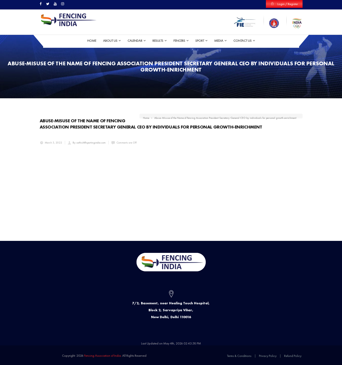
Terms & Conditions (239, 355)
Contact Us (242, 40)
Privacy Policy (268, 355)
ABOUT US (110, 40)
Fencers (179, 40)
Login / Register (284, 4)
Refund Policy (292, 355)
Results (157, 40)
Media (218, 40)
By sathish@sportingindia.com (89, 142)
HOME (91, 40)
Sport (199, 40)
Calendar (135, 40)
